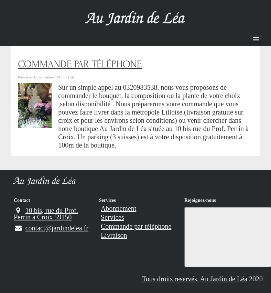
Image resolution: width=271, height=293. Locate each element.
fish (71, 77)
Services (107, 200)
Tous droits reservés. (170, 279)
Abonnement (118, 208)
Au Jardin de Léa (45, 182)
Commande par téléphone (136, 226)
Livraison (114, 235)
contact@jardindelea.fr (51, 228)
